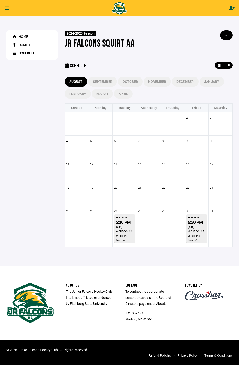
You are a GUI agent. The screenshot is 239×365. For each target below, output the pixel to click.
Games (20, 45)
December (185, 81)
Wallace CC (124, 231)
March (102, 93)
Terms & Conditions (218, 355)
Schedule (23, 53)
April (123, 93)
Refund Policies (160, 355)
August (76, 81)
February (77, 93)
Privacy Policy (188, 355)
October (130, 81)
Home (19, 36)
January (211, 81)
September (102, 81)
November (157, 81)
